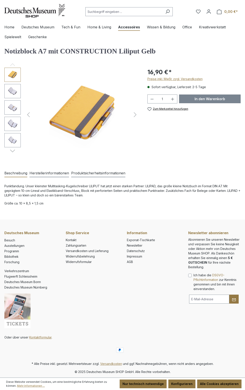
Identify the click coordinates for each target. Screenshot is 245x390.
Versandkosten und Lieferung (87, 251)
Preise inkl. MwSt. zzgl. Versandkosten (175, 79)
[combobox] (124, 11)
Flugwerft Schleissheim (20, 276)
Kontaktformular (40, 337)
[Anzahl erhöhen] (172, 98)
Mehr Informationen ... (31, 385)
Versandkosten (111, 364)
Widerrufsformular (79, 262)
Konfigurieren (182, 384)
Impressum (134, 256)
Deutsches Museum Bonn (22, 282)
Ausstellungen (14, 245)
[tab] (15, 173)
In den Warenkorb (210, 99)
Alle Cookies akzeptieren (219, 384)
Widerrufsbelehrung (80, 256)
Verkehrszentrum (16, 271)
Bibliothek (11, 256)
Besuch (9, 240)
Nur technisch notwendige (143, 384)
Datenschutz (136, 251)
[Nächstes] (135, 115)
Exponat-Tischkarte (141, 240)
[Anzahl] (162, 98)
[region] (71, 114)
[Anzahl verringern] (152, 98)
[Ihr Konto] (209, 11)
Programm (11, 251)
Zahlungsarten (76, 245)
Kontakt (71, 240)
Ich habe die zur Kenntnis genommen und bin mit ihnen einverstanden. (214, 282)
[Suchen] (167, 11)
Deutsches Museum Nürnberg (25, 287)
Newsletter (134, 245)
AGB (130, 262)
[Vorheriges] (28, 115)
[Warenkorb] (227, 11)
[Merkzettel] (198, 11)
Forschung (11, 262)
